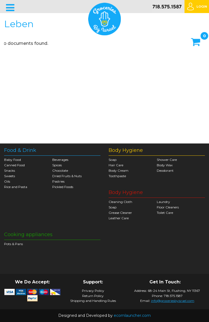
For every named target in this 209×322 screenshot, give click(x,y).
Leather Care (119, 218)
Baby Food (12, 160)
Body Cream (118, 170)
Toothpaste (117, 176)
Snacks (9, 170)
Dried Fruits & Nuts (67, 176)
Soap (112, 160)
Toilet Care (165, 213)
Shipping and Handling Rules (93, 301)
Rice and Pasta (15, 187)
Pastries (58, 181)
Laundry (163, 202)
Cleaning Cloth (120, 202)
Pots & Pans (13, 244)
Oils (7, 181)
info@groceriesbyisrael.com (172, 301)
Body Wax (165, 165)
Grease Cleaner (120, 213)
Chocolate (60, 170)
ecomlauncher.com (132, 315)
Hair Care (116, 165)
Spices (57, 165)
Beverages (60, 160)
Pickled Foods (62, 187)
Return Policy (93, 296)
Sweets (9, 176)
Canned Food (14, 165)
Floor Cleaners (168, 207)
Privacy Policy (93, 291)
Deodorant (165, 170)
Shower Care (167, 160)
